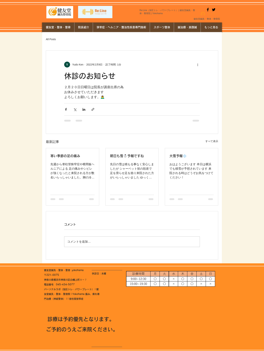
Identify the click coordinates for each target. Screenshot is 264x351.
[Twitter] (213, 9)
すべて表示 (211, 141)
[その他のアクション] (197, 64)
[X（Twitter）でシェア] (75, 109)
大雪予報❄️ (178, 156)
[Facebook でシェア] (66, 109)
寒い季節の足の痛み (65, 156)
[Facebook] (208, 9)
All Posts (51, 39)
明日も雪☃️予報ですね (127, 156)
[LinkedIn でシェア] (84, 109)
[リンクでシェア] (93, 109)
